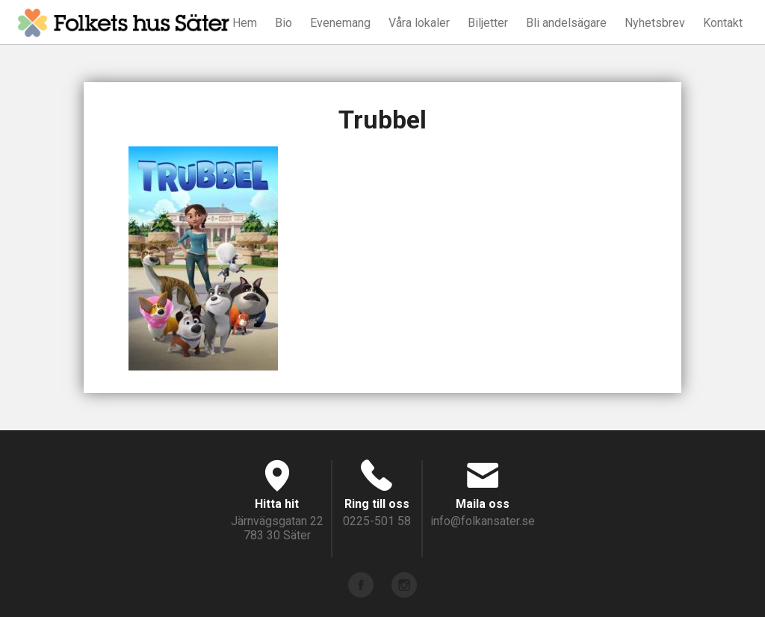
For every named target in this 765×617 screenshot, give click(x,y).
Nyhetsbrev (655, 23)
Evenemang (340, 23)
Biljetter (488, 23)
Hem (244, 23)
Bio (283, 23)
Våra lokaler (419, 23)
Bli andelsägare (566, 23)
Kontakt (723, 23)
